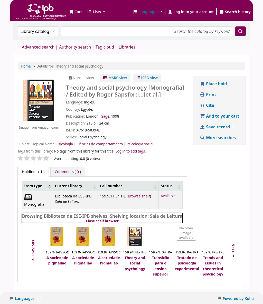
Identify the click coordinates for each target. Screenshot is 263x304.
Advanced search (38, 47)
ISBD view (147, 77)
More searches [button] (218, 137)
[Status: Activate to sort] (171, 186)
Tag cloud (105, 47)
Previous (33, 251)
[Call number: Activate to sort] (128, 186)
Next (233, 251)
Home (26, 66)
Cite (207, 105)
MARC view (115, 77)
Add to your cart (219, 116)
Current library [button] (68, 185)
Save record (215, 127)
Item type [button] (33, 185)
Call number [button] (111, 185)
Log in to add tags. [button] (130, 151)
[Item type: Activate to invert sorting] (37, 186)
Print (208, 94)
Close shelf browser (120, 221)
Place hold (213, 84)
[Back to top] (247, 288)
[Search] (240, 31)
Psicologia (65, 143)
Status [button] (167, 185)
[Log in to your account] (191, 12)
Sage (105, 116)
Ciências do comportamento (100, 143)
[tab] (67, 172)
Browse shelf (139, 196)
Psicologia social (140, 143)
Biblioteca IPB (28, 8)
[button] (75, 12)
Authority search (75, 47)
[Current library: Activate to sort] (75, 186)
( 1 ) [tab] (33, 171)
